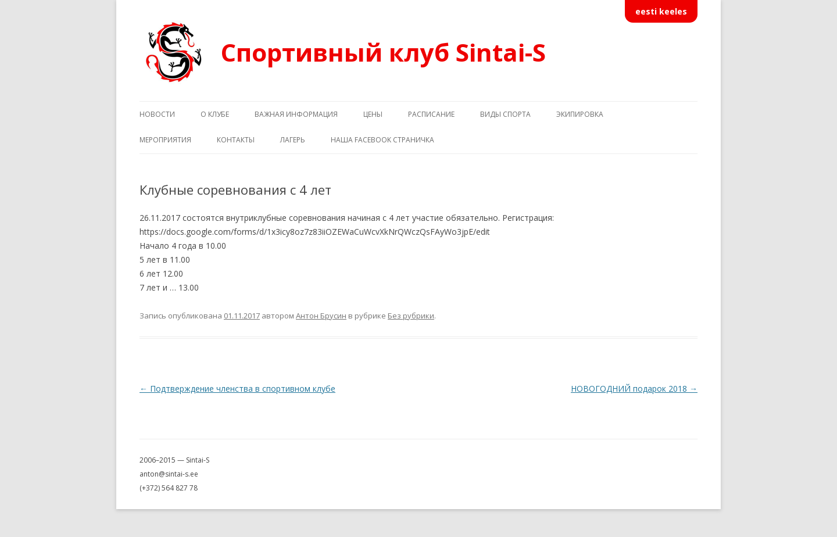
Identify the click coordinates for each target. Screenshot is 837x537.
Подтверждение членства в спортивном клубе (237, 388)
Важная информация (296, 114)
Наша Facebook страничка (382, 140)
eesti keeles (661, 11)
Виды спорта (505, 114)
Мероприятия (165, 140)
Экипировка (579, 114)
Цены (372, 114)
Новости (157, 114)
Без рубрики (411, 315)
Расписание (431, 114)
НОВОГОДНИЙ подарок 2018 (634, 388)
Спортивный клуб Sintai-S (383, 52)
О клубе (215, 114)
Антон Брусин (321, 315)
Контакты (236, 140)
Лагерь (292, 140)
